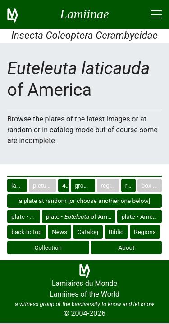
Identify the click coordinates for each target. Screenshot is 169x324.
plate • (25, 216)
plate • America (141, 216)
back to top (26, 231)
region (130, 185)
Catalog (88, 231)
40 (65, 185)
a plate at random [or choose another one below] (85, 200)
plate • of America (81, 216)
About (126, 247)
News (59, 231)
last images (19, 185)
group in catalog (85, 185)
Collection (48, 247)
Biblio (116, 231)
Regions (145, 231)
